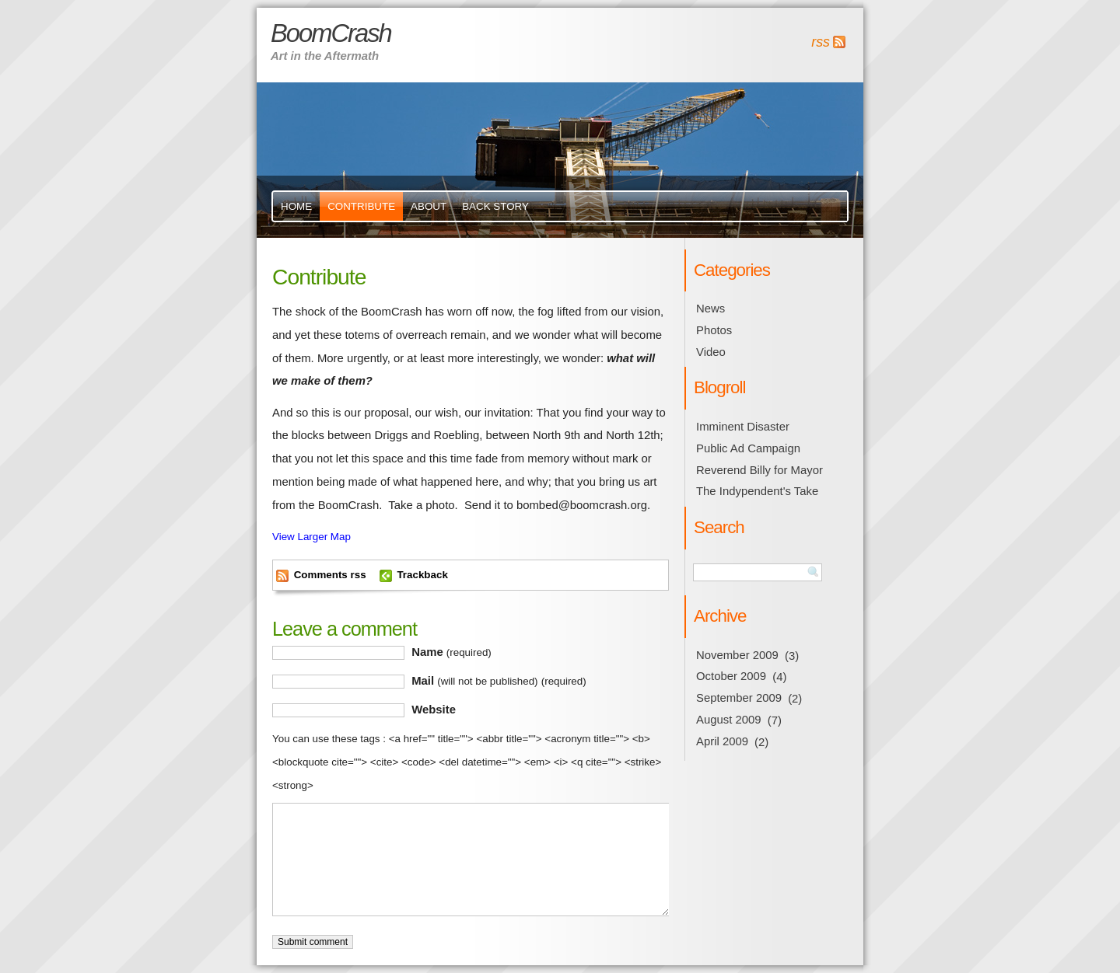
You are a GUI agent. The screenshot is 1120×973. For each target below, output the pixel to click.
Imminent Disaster (742, 426)
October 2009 (731, 676)
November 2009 (737, 655)
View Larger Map (311, 536)
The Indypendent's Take (757, 491)
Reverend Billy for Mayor (759, 470)
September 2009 (739, 698)
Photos (714, 330)
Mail (498, 681)
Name (451, 652)
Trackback (422, 575)
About (428, 206)
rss (820, 42)
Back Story (495, 206)
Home (296, 206)
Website (433, 709)
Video (711, 352)
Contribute (361, 206)
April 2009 (722, 741)
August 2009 (728, 719)
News (710, 308)
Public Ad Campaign (748, 448)
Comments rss (330, 575)
